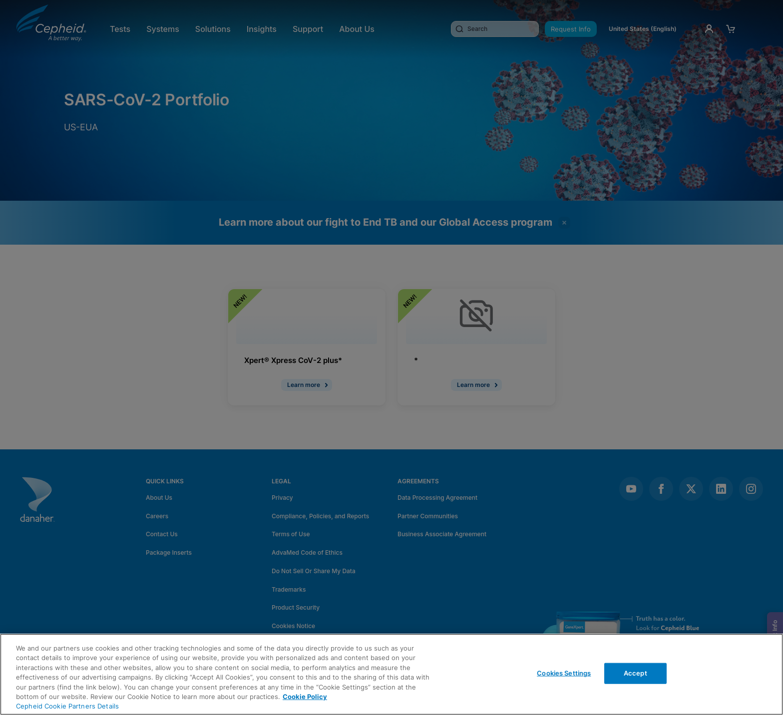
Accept (635, 673)
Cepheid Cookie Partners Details (67, 706)
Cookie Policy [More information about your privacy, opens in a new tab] (305, 697)
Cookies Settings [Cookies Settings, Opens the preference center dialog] (564, 673)
